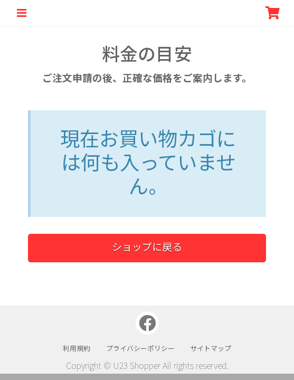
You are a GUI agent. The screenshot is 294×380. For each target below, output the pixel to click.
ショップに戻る (147, 246)
